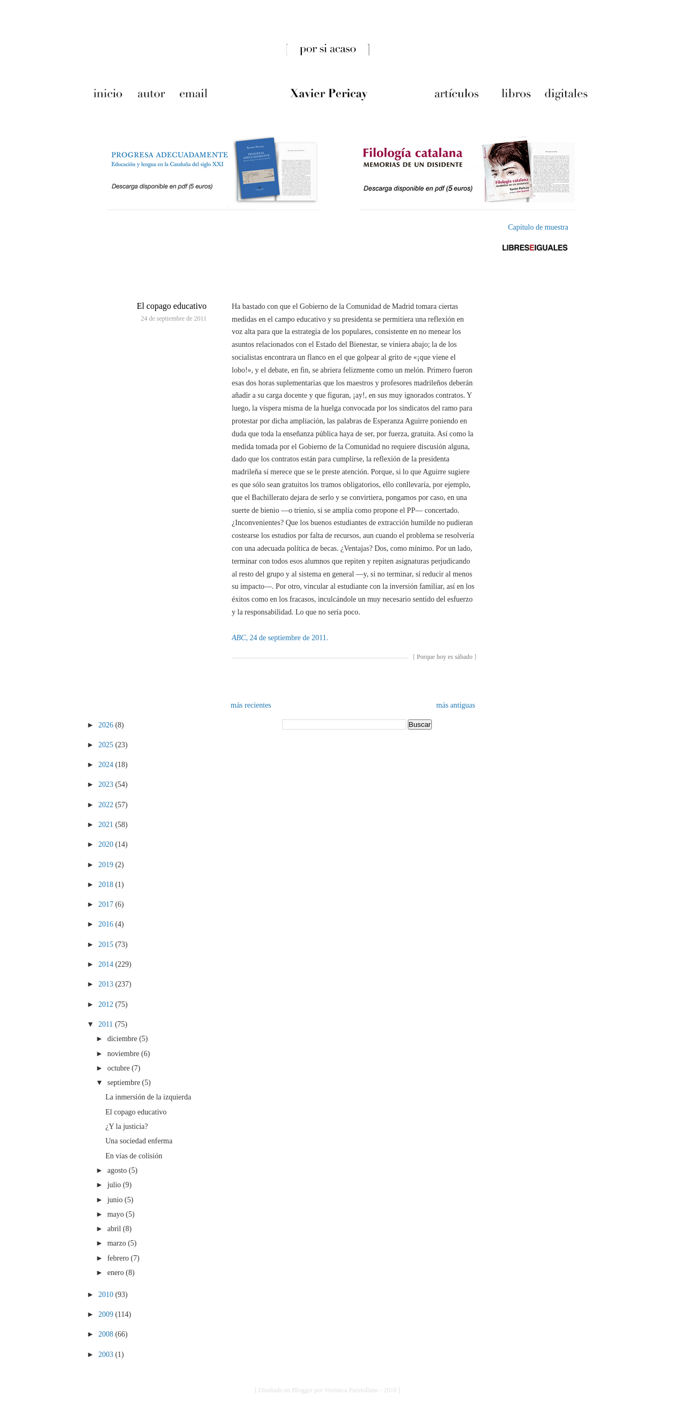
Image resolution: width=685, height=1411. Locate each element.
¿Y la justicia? (126, 1126)
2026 (107, 725)
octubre (119, 1068)
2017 (107, 904)
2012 (107, 1004)
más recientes (251, 705)
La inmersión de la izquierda (148, 1097)
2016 (107, 924)
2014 (107, 964)
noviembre (124, 1054)
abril (115, 1229)
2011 (106, 1024)
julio (115, 1185)
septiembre (124, 1083)
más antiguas (455, 705)
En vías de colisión (133, 1156)
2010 (107, 1295)
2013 (107, 984)
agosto (117, 1170)
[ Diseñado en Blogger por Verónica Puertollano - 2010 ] (327, 1390)
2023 (107, 784)
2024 (107, 765)
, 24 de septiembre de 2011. (280, 638)
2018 (107, 885)
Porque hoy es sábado (445, 657)
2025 (107, 745)
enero (116, 1273)
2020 (107, 844)
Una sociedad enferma (138, 1141)
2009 (107, 1314)
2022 (107, 805)
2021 (107, 825)
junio (115, 1200)
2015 (107, 944)
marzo (117, 1243)
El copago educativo (171, 305)
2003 (107, 1355)
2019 (107, 865)
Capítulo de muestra (538, 227)
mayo (116, 1214)
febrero (119, 1258)
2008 (107, 1334)
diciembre (123, 1039)
